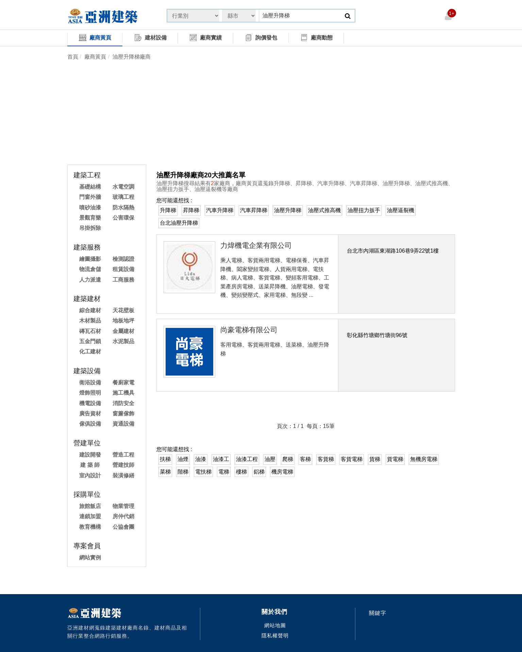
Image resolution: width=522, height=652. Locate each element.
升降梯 (168, 210)
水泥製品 (123, 341)
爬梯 (287, 459)
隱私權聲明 (275, 635)
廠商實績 (205, 37)
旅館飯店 (90, 506)
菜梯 (165, 472)
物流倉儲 (90, 269)
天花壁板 (123, 310)
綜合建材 (90, 310)
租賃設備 (123, 269)
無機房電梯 (423, 459)
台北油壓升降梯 (179, 223)
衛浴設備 (90, 382)
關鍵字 (377, 613)
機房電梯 (282, 472)
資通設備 (123, 424)
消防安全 (123, 403)
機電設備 (90, 403)
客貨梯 (326, 459)
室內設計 (90, 475)
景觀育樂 (90, 218)
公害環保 (123, 218)
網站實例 (90, 557)
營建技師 (123, 465)
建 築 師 (90, 465)
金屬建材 (123, 331)
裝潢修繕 (123, 475)
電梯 (223, 472)
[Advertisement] (261, 113)
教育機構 (90, 527)
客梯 (305, 459)
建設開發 (90, 455)
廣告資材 (90, 413)
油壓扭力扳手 (364, 210)
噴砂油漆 (90, 207)
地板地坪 (123, 320)
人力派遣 (90, 280)
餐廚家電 (123, 382)
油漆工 (221, 459)
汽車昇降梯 (253, 210)
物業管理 (123, 506)
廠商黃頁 (95, 37)
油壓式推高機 (324, 210)
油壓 (270, 459)
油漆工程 (247, 459)
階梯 (183, 472)
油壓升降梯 (287, 210)
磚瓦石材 (90, 331)
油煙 (183, 459)
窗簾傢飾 (123, 413)
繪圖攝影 (90, 259)
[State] (193, 16)
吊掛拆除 (90, 228)
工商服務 (123, 280)
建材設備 (150, 37)
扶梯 (165, 459)
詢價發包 (261, 37)
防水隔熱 (123, 207)
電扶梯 (203, 472)
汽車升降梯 (219, 210)
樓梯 (241, 472)
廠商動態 (316, 37)
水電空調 (123, 187)
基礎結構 (90, 187)
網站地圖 (275, 625)
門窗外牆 (90, 197)
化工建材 (90, 351)
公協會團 (123, 527)
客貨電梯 (352, 459)
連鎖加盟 (90, 516)
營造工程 (123, 455)
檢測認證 (123, 259)
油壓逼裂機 (400, 210)
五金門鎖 (90, 341)
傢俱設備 (90, 424)
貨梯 (374, 459)
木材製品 (90, 320)
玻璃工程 (123, 197)
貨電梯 (395, 459)
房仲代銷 (123, 516)
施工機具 (123, 393)
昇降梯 (191, 210)
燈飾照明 (90, 393)
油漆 (200, 459)
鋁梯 (259, 472)
